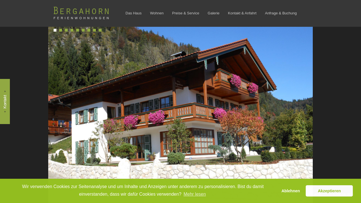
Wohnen (157, 13)
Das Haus (134, 13)
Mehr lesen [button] (195, 194)
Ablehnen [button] (290, 191)
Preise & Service (185, 13)
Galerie (213, 13)
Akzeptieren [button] (329, 191)
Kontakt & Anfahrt (242, 13)
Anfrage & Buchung (281, 13)
